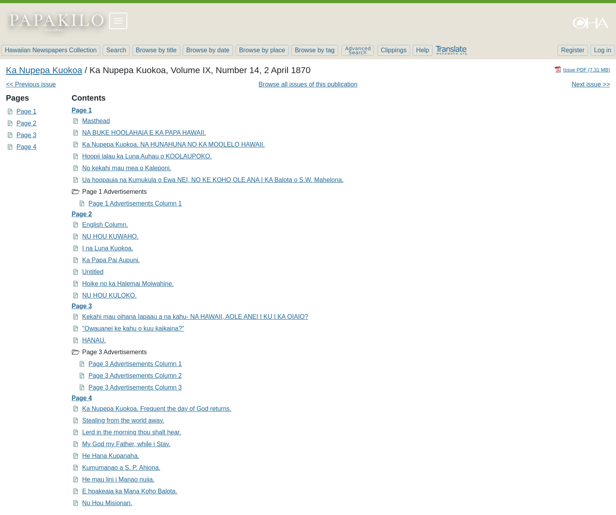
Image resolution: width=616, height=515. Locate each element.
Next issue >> (591, 84)
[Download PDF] (582, 69)
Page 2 (26, 123)
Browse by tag (314, 50)
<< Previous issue (31, 84)
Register (573, 50)
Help (422, 50)
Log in (602, 50)
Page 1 (26, 111)
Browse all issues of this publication (308, 84)
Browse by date (207, 50)
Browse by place (262, 50)
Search (116, 50)
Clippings (394, 50)
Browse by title (156, 50)
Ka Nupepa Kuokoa (44, 70)
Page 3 (26, 135)
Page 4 (26, 146)
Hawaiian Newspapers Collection (51, 50)
